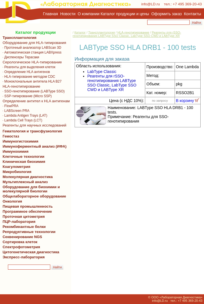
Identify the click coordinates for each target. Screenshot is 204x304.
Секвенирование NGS (21, 237)
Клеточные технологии (22, 156)
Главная (50, 14)
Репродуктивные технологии (28, 232)
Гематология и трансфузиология (31, 131)
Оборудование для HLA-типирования (33, 43)
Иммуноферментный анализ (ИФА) (33, 146)
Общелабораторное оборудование (33, 196)
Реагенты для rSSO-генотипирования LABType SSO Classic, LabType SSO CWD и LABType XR (127, 34)
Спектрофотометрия (21, 247)
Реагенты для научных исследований (33, 125)
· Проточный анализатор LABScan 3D (31, 48)
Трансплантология (18, 37)
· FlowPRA (9, 106)
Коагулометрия (16, 167)
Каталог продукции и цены (124, 14)
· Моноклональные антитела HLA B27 (31, 81)
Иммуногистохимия (19, 141)
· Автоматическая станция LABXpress (31, 52)
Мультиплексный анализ (25, 182)
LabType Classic (101, 71)
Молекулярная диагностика (27, 177)
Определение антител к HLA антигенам (35, 101)
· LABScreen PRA (15, 111)
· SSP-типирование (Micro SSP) (26, 96)
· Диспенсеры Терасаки (20, 57)
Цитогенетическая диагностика (30, 252)
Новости (68, 14)
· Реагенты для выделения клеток (28, 67)
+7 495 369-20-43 (187, 4)
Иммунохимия (16, 151)
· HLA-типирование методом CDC (28, 77)
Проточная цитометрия (23, 216)
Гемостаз (11, 136)
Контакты (192, 14)
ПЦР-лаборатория (18, 221)
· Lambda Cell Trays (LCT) (21, 120)
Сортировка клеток (19, 242)
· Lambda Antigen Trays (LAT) (24, 115)
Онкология (12, 201)
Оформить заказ (166, 14)
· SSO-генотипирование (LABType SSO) (33, 91)
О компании (88, 14)
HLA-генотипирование (20, 86)
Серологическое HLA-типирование (31, 62)
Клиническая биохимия (23, 161)
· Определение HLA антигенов (25, 72)
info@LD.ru (150, 4)
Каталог (80, 32)
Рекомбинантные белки (23, 227)
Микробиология (17, 172)
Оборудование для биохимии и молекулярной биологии (30, 189)
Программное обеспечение (27, 211)
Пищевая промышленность (28, 206)
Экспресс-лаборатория (24, 257)
